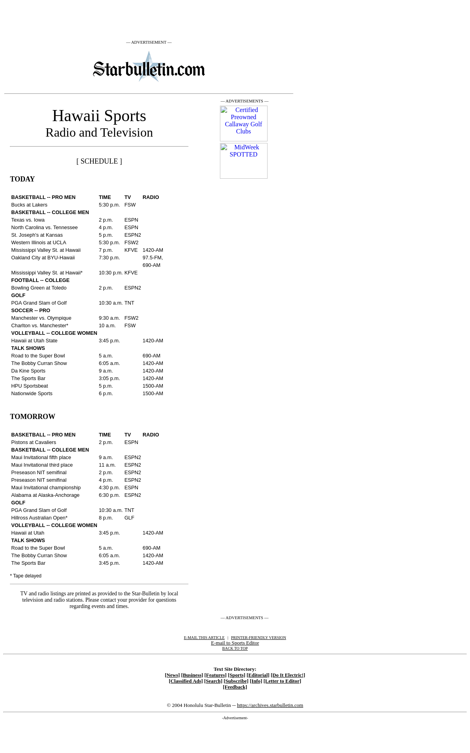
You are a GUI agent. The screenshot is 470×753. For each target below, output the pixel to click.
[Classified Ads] (186, 681)
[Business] (192, 675)
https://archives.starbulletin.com (270, 705)
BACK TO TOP (235, 648)
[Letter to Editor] (282, 681)
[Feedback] (235, 687)
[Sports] (236, 675)
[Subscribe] (235, 681)
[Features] (215, 675)
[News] (172, 675)
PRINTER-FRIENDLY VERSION (258, 637)
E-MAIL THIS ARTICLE (204, 637)
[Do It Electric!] (288, 675)
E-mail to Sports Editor (235, 643)
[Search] (213, 681)
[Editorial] (258, 675)
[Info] (256, 681)
